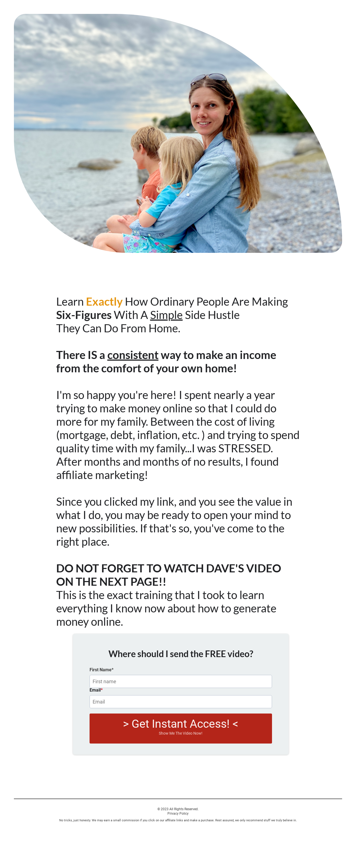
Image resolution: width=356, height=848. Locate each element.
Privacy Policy (178, 813)
